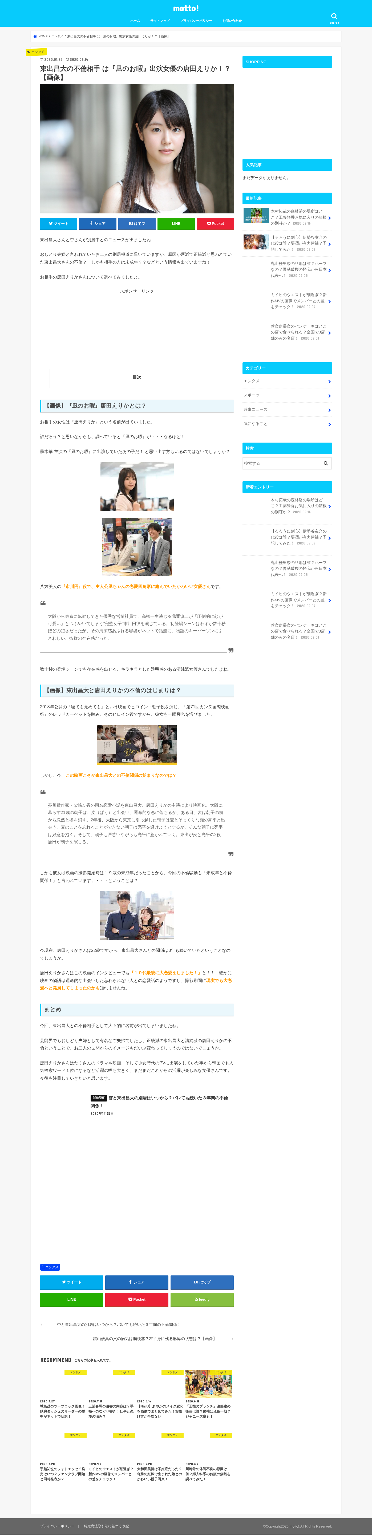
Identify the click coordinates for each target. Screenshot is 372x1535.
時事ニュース (256, 409)
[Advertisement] (137, 331)
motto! (186, 8)
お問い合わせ (232, 21)
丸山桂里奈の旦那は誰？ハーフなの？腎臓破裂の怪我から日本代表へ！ (285, 271)
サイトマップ (159, 21)
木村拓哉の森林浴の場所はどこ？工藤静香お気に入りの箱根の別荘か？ (285, 217)
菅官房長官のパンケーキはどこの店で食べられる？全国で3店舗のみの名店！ (285, 334)
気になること (256, 423)
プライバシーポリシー (196, 21)
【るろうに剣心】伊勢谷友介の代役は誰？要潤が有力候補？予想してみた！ (285, 243)
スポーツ (252, 395)
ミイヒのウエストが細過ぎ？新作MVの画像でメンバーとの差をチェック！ (285, 302)
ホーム (135, 21)
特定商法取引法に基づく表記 (106, 1527)
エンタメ (52, 1267)
